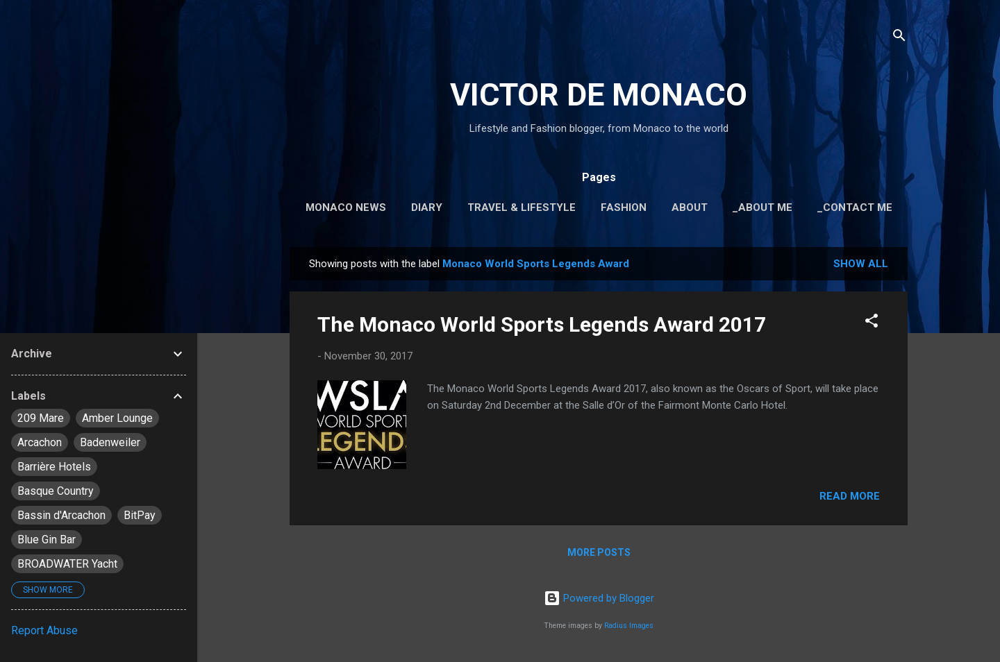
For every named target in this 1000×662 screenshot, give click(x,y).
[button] (871, 323)
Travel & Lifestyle (521, 207)
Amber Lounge (117, 418)
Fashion (624, 207)
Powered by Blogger (599, 598)
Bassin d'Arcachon (61, 515)
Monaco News (346, 207)
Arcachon (39, 442)
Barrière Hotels (54, 466)
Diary (426, 207)
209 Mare (40, 418)
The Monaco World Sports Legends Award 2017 (541, 324)
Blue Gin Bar (46, 539)
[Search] (899, 38)
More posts (599, 552)
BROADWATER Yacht (67, 563)
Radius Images (628, 625)
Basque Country (55, 491)
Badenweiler (110, 442)
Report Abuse (44, 630)
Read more (849, 496)
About (690, 207)
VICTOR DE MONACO (598, 94)
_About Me (762, 207)
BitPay (140, 515)
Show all (860, 263)
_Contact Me (854, 207)
